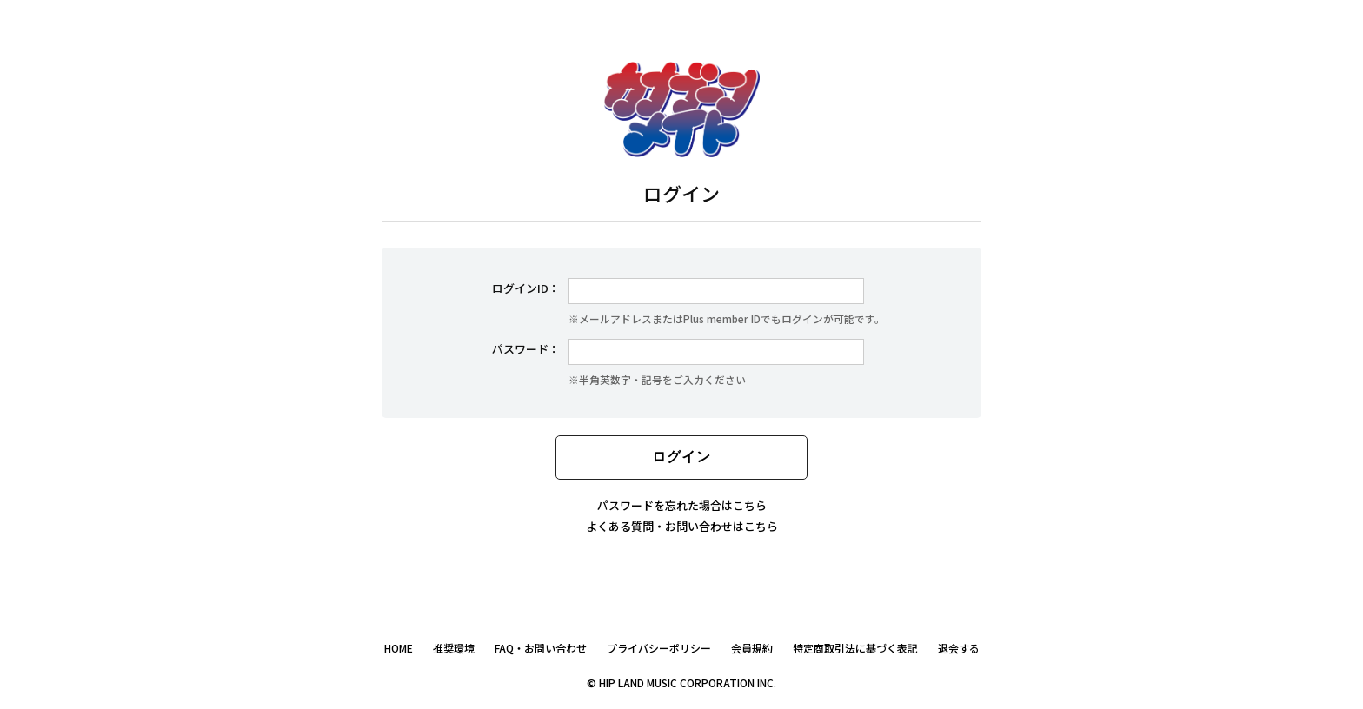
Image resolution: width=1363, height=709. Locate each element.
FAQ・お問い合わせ (541, 647)
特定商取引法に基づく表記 (855, 647)
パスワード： (526, 349)
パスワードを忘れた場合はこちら (682, 505)
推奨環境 (454, 647)
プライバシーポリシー (659, 647)
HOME (398, 647)
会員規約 (752, 647)
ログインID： (526, 288)
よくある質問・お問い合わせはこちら (682, 526)
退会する (959, 647)
